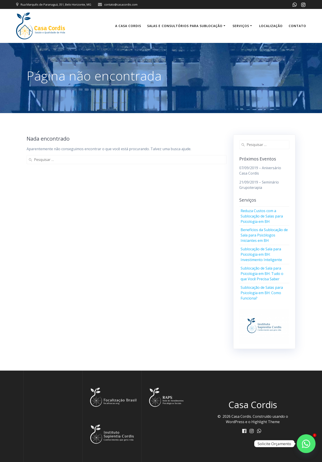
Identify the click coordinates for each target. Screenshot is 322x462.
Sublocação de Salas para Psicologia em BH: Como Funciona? (262, 293)
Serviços (241, 26)
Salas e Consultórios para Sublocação (184, 26)
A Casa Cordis (128, 26)
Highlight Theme (265, 421)
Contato (297, 26)
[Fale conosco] (306, 443)
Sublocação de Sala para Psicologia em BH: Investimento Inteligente (261, 254)
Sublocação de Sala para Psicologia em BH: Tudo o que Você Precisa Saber (262, 273)
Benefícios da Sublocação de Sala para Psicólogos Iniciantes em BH (264, 235)
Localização (271, 26)
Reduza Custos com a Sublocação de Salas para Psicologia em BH (262, 216)
